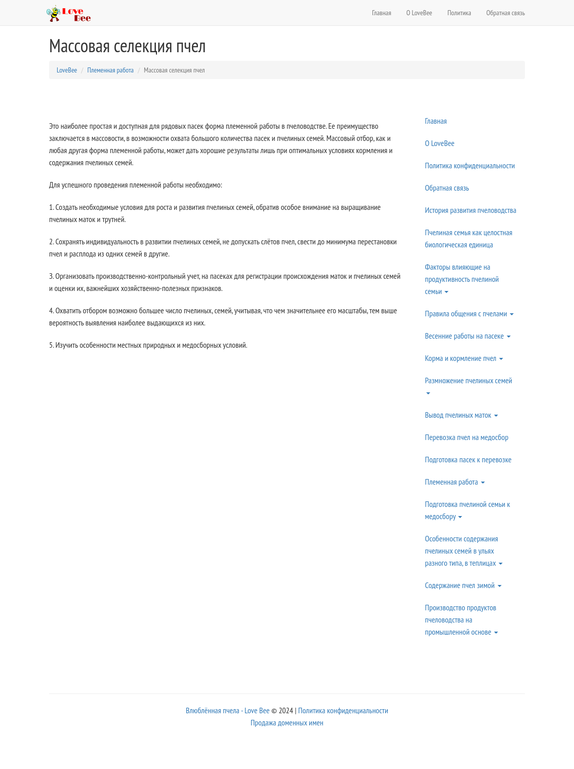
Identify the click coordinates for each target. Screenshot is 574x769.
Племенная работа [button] (455, 482)
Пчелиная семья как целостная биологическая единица (469, 238)
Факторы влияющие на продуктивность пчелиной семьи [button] (462, 279)
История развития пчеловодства (471, 210)
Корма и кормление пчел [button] (464, 358)
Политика (459, 12)
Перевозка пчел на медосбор (467, 437)
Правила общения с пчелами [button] (469, 313)
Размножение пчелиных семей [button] (468, 384)
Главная (381, 12)
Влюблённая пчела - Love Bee (227, 710)
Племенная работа (110, 70)
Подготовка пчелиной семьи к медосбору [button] (467, 510)
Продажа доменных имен (287, 722)
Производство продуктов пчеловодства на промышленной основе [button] (461, 619)
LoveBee (67, 70)
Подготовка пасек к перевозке (468, 459)
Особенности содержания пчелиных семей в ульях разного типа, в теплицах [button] (464, 550)
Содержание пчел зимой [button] (463, 585)
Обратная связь (505, 12)
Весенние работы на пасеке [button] (468, 336)
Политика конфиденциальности (470, 165)
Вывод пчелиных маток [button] (461, 415)
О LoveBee (419, 12)
